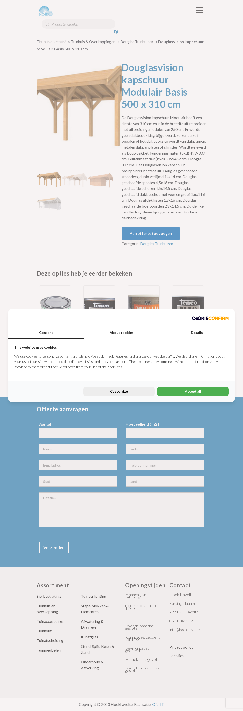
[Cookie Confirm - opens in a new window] (210, 318)
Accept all (193, 391)
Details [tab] (197, 332)
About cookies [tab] (122, 332)
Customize (119, 391)
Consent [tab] (46, 332)
